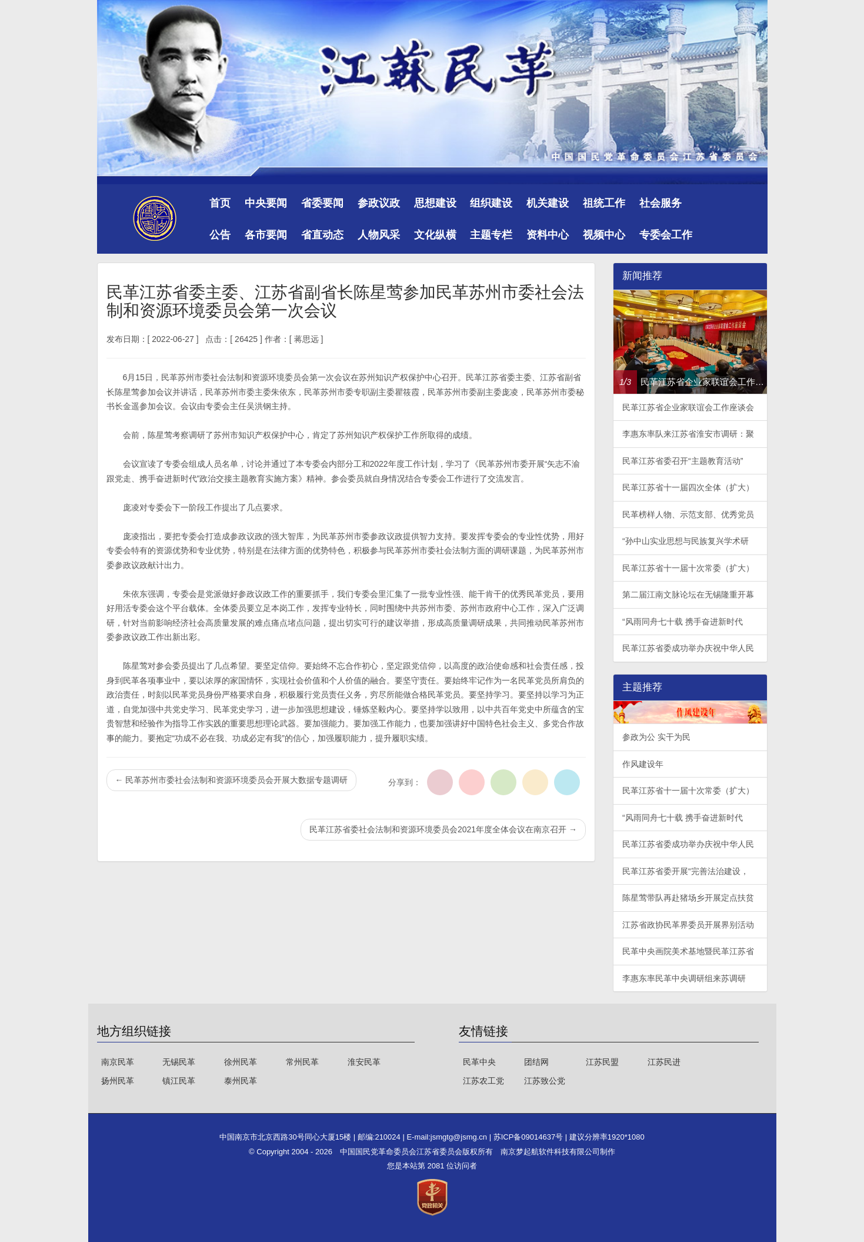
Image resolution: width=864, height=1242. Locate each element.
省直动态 (322, 235)
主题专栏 (491, 235)
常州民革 (302, 1062)
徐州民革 (240, 1062)
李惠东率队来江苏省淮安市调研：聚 (688, 434)
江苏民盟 (602, 1062)
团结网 (536, 1062)
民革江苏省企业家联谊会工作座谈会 (688, 407)
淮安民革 (364, 1062)
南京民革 (117, 1062)
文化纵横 (435, 235)
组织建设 (491, 203)
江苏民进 (664, 1062)
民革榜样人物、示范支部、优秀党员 (688, 514)
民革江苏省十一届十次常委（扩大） (688, 568)
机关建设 (547, 203)
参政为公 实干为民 (656, 737)
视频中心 (604, 235)
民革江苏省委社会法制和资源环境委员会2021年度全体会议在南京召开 (443, 829)
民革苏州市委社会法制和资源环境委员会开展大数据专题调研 (231, 780)
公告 (220, 235)
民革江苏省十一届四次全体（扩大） (688, 487)
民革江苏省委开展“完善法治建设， (685, 871)
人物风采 (379, 235)
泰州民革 (240, 1080)
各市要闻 (266, 235)
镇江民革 (178, 1080)
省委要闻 (322, 203)
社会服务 (660, 203)
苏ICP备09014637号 (529, 1137)
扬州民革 (117, 1080)
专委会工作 (665, 235)
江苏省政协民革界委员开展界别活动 (688, 924)
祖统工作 (604, 203)
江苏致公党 (544, 1080)
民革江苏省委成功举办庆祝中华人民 (688, 648)
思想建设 (435, 203)
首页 (220, 203)
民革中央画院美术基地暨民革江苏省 (688, 951)
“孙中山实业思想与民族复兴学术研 (685, 541)
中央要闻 (266, 203)
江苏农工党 (483, 1080)
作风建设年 (642, 764)
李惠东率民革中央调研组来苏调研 (684, 978)
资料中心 (547, 235)
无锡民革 (178, 1062)
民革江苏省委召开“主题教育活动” (682, 461)
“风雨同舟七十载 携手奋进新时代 (682, 621)
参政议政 (379, 203)
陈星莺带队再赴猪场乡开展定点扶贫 (688, 897)
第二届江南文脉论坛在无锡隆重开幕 (688, 594)
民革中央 (479, 1062)
